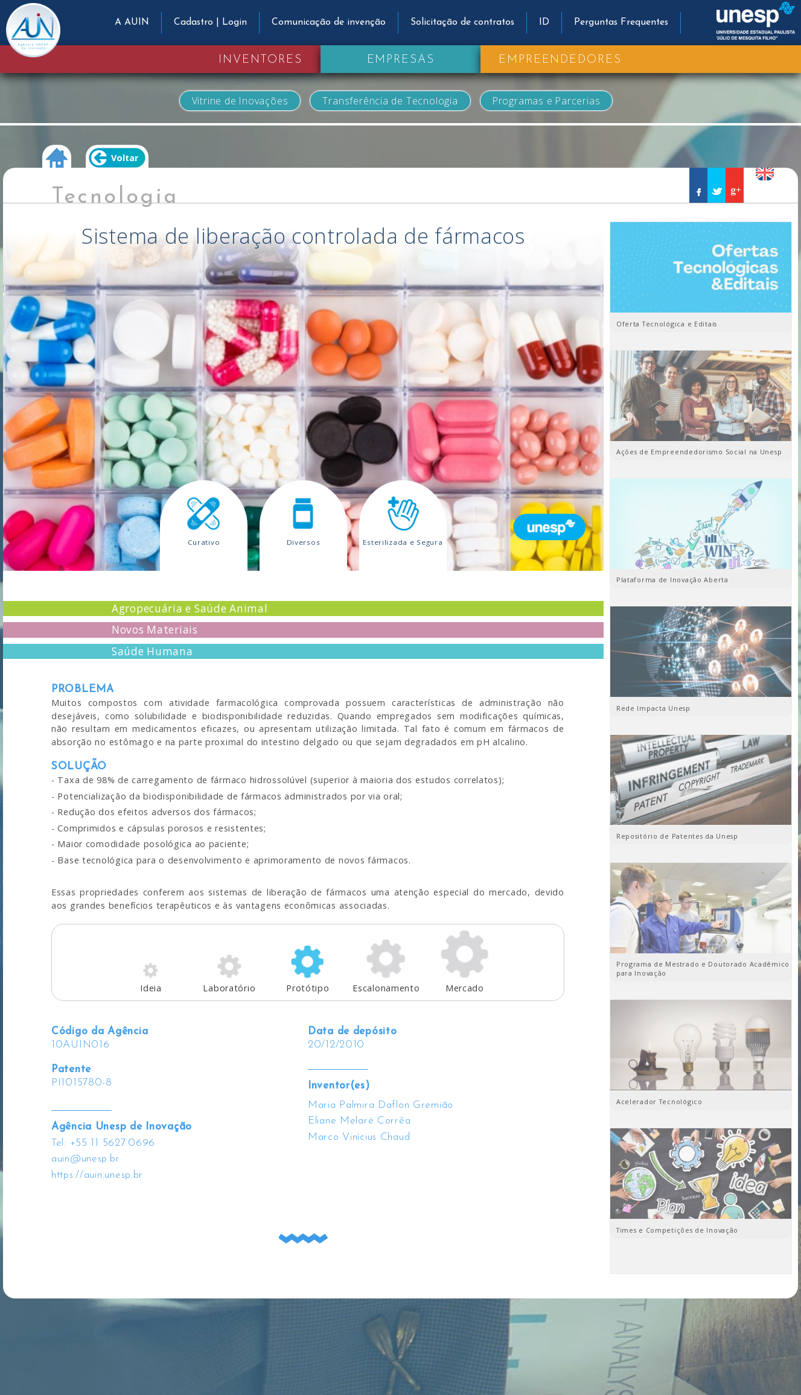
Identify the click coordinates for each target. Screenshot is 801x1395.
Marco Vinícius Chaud (359, 1137)
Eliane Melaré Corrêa (359, 1121)
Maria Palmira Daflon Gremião (380, 1105)
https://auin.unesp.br (97, 1175)
